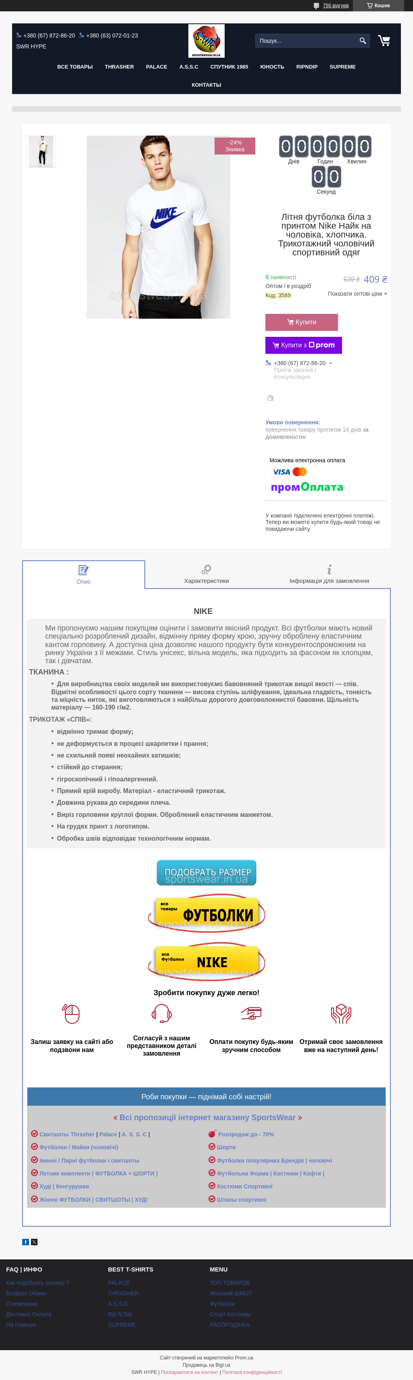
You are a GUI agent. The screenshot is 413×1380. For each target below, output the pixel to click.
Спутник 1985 (229, 67)
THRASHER (119, 67)
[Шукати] (363, 41)
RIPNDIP (307, 67)
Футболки (222, 1304)
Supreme (343, 67)
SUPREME (122, 1325)
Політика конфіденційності (252, 1372)
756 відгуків (336, 5)
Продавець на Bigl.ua (206, 1365)
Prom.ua (244, 1358)
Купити (306, 322)
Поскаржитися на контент (189, 1372)
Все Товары (75, 67)
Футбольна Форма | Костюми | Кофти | (270, 1173)
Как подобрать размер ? (37, 1283)
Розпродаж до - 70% (246, 1134)
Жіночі (49, 1199)
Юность (272, 67)
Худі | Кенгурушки (64, 1186)
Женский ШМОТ (231, 1293)
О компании (21, 1304)
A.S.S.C (188, 67)
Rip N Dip (120, 1314)
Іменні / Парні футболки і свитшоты (90, 1160)
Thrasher (83, 1134)
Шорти (226, 1147)
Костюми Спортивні (245, 1186)
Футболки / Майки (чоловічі (78, 1147)
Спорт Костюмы (230, 1314)
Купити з (308, 345)
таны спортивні (245, 1199)
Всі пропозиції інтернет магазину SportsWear (207, 1117)
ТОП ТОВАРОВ (230, 1283)
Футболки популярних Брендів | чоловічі (274, 1160)
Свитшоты (55, 1134)
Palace (108, 1134)
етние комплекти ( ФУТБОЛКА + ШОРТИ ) (101, 1173)
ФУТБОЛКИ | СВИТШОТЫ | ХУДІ (103, 1199)
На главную (21, 1325)
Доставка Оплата (28, 1314)
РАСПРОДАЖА (229, 1325)
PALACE (156, 67)
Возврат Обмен (26, 1293)
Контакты (206, 85)
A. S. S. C (134, 1134)
